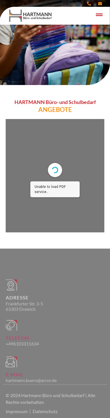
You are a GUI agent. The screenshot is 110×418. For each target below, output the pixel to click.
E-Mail (15, 383)
